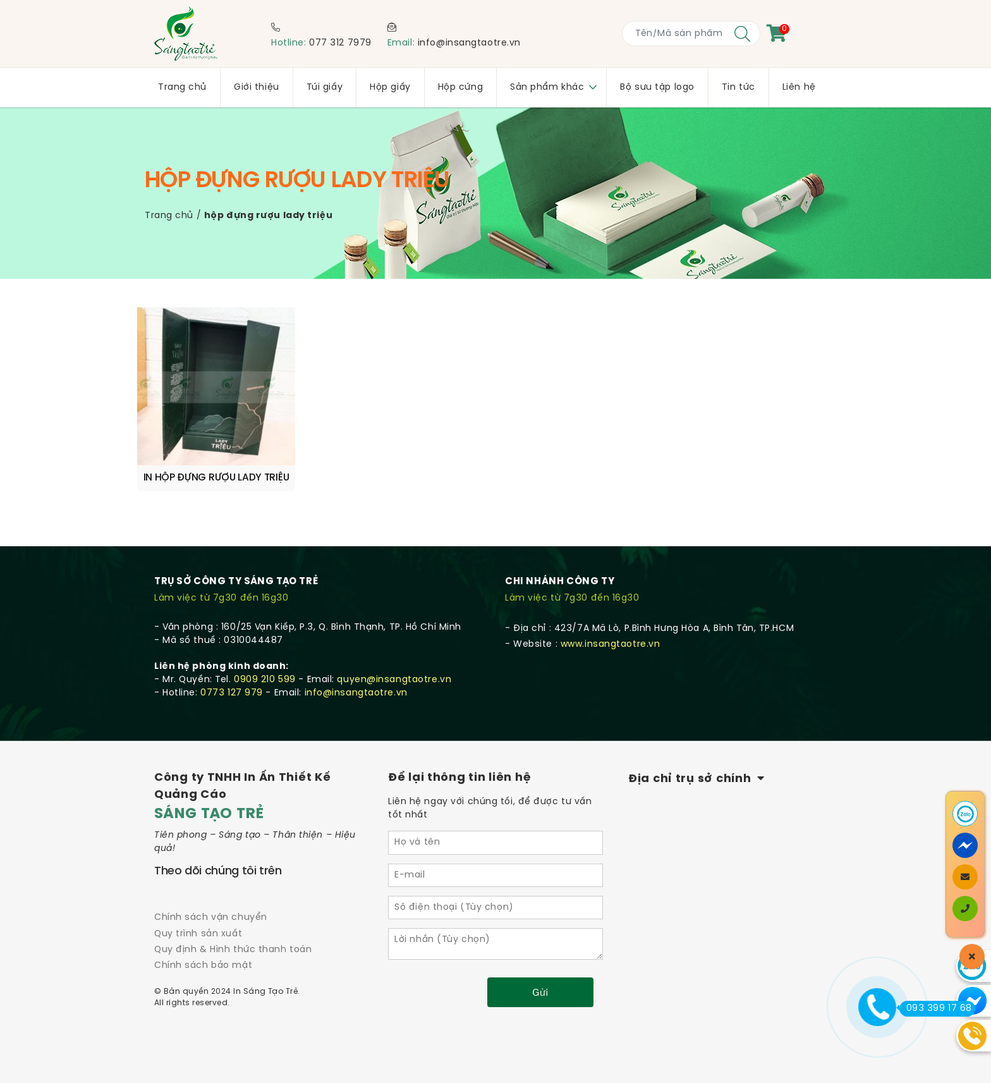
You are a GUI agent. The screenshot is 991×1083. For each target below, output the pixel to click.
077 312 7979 (340, 43)
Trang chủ (169, 216)
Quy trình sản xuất (198, 934)
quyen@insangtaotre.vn (394, 680)
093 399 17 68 (935, 1008)
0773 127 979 (231, 693)
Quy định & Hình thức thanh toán (233, 950)
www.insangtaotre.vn (610, 644)
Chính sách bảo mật (203, 965)
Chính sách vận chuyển (210, 917)
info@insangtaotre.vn (469, 43)
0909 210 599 (265, 680)
